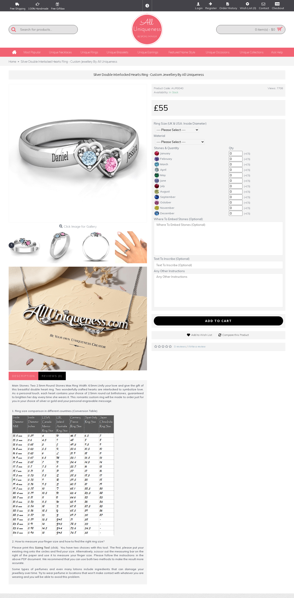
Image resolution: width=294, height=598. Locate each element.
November (164, 208)
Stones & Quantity (166, 148)
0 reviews (180, 346)
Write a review (197, 346)
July (159, 186)
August (162, 191)
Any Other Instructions (169, 271)
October (162, 202)
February (163, 159)
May (160, 175)
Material (159, 136)
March (161, 164)
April (160, 169)
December (164, 213)
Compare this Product (235, 335)
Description (23, 376)
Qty (231, 148)
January (162, 153)
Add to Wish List (201, 335)
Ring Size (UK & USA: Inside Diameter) (180, 123)
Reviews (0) (52, 376)
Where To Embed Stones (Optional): (178, 219)
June (160, 180)
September (164, 197)
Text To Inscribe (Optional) (171, 259)
